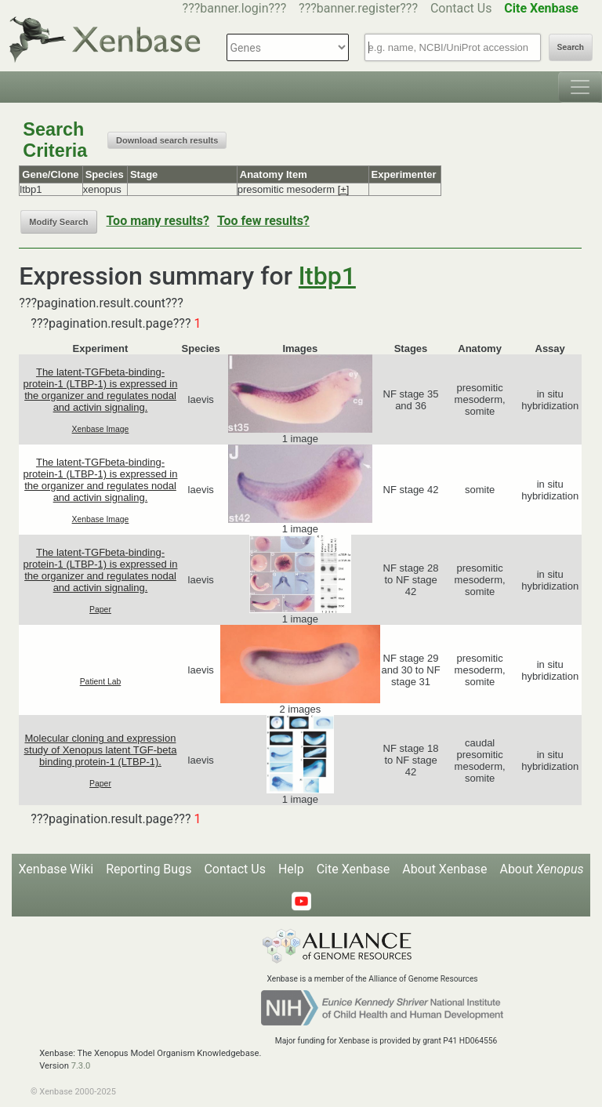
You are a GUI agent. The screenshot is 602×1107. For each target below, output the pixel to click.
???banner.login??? (235, 8)
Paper (100, 609)
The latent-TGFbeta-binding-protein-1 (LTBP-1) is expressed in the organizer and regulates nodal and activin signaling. (100, 389)
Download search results (167, 140)
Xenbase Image (100, 429)
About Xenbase (444, 869)
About (541, 869)
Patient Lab (100, 681)
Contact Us (461, 8)
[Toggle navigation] (580, 87)
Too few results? (263, 220)
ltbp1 (327, 276)
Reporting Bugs (148, 869)
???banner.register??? (358, 8)
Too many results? (158, 220)
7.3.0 (81, 1066)
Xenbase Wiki (56, 869)
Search (570, 47)
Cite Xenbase (353, 869)
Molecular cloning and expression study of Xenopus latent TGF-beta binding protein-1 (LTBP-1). (100, 750)
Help (291, 869)
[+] (344, 189)
